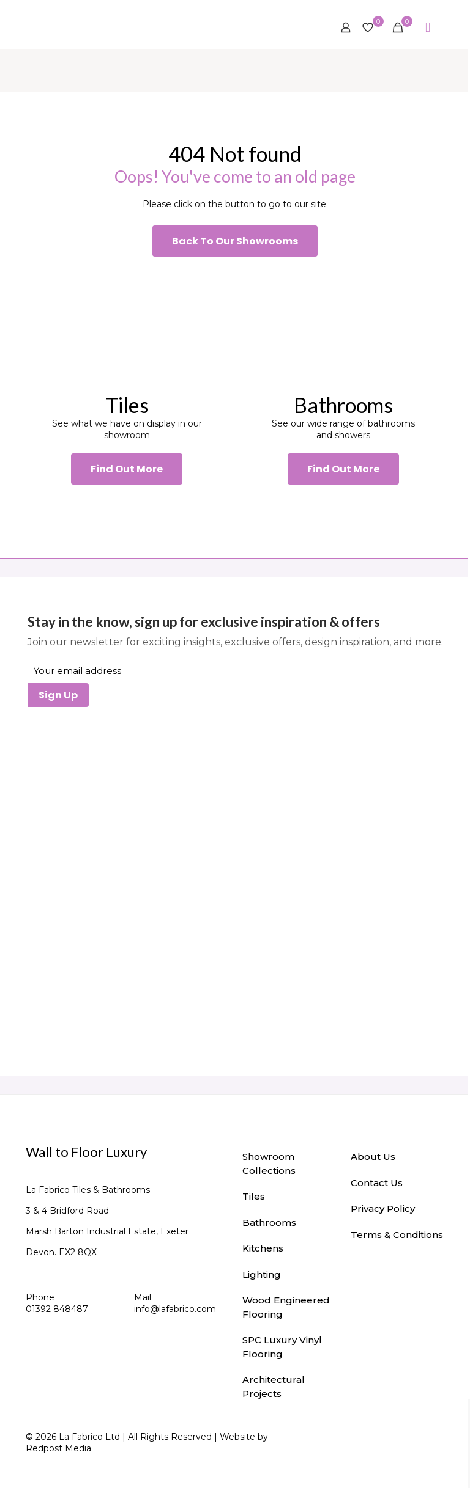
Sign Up (58, 695)
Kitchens (262, 1248)
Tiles (253, 1196)
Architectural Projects (273, 1386)
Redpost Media (58, 1448)
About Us (373, 1156)
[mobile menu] (427, 27)
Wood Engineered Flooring (286, 1307)
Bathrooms (269, 1222)
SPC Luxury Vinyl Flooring (282, 1347)
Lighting (261, 1274)
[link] (126, 324)
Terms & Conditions (397, 1235)
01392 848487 (57, 1308)
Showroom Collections (269, 1163)
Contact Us (377, 1183)
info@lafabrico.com (175, 1308)
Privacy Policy (383, 1208)
